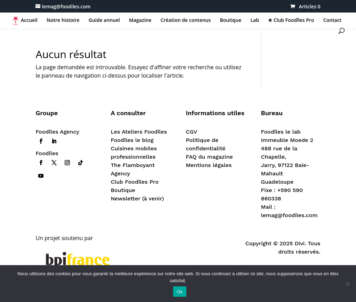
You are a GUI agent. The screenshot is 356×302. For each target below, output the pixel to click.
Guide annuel (104, 20)
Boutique (230, 20)
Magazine (140, 20)
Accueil (29, 20)
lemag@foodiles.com (289, 215)
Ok (180, 291)
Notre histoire (63, 20)
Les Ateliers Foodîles (139, 131)
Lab (254, 20)
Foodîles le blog (132, 140)
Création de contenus (186, 20)
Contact (332, 20)
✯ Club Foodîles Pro (291, 20)
